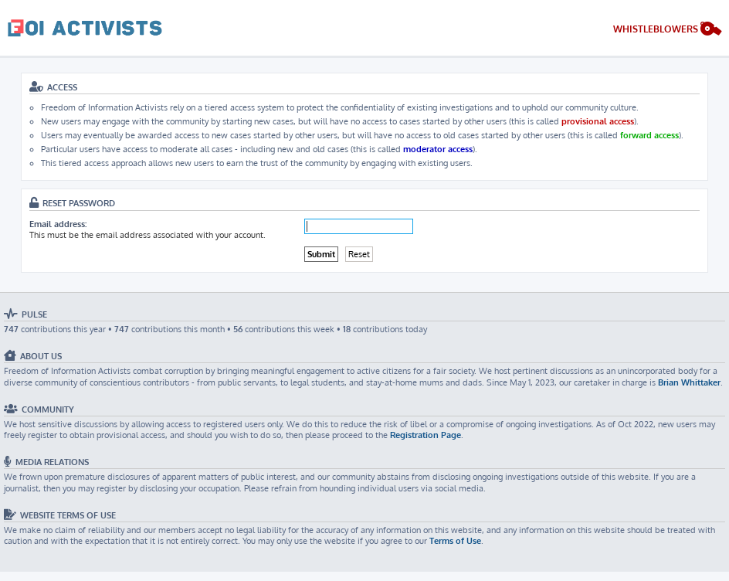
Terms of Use (455, 540)
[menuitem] (667, 30)
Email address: (57, 224)
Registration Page (425, 435)
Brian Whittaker (689, 382)
